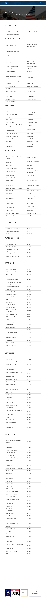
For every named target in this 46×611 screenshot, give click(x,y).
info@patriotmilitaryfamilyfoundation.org (23, 576)
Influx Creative (35, 605)
